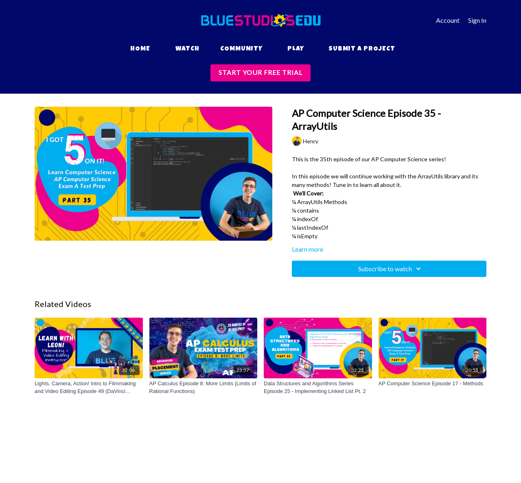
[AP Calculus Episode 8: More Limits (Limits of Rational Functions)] (203, 387)
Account (448, 20)
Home (140, 49)
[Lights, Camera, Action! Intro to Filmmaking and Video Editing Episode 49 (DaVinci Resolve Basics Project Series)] (89, 387)
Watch (187, 49)
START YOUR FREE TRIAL (260, 72)
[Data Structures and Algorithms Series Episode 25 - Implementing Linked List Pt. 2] (318, 387)
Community (241, 49)
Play (295, 49)
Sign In (477, 20)
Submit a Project (361, 49)
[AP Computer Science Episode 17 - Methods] (433, 384)
